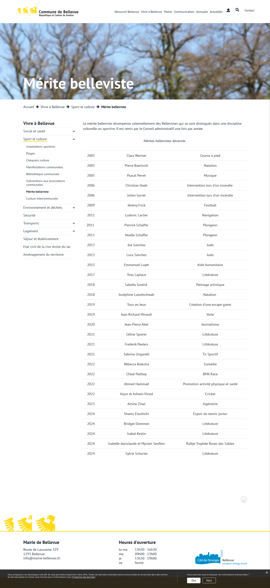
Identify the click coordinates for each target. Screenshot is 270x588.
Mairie (168, 12)
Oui (193, 580)
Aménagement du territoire (43, 254)
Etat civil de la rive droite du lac (47, 246)
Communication (184, 12)
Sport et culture (35, 139)
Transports (31, 223)
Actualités (216, 12)
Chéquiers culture (37, 160)
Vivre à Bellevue (151, 12)
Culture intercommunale (42, 198)
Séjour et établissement (40, 239)
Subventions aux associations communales (45, 183)
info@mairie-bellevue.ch (41, 558)
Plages (30, 153)
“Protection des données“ (84, 577)
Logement (30, 231)
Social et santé (34, 131)
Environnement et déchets (42, 207)
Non (209, 580)
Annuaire (202, 12)
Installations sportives (40, 146)
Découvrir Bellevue (126, 12)
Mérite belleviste (37, 191)
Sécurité (29, 215)
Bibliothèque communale (42, 174)
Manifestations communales (44, 167)
